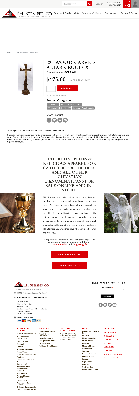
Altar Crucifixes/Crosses (71, 104)
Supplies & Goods (62, 13)
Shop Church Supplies (69, 254)
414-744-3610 (23, 297)
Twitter (54, 120)
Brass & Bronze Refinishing (44, 334)
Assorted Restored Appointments (67, 338)
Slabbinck (20, 371)
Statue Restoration (46, 338)
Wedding (85, 335)
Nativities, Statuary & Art (25, 360)
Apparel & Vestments (25, 349)
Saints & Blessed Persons (26, 333)
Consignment (111, 13)
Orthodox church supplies (27, 387)
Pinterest (59, 120)
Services (44, 328)
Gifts (76, 13)
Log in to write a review (56, 95)
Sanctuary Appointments (83, 108)
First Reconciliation (90, 369)
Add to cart (67, 88)
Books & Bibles (88, 356)
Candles (20, 347)
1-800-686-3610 (114, 3)
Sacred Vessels (22, 352)
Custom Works (44, 343)
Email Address (107, 288)
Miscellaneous (87, 341)
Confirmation (87, 367)
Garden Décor (22, 380)
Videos (108, 343)
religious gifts (80, 244)
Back (9, 52)
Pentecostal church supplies (24, 383)
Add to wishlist (80, 80)
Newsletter (111, 339)
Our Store (110, 332)
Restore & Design (129, 13)
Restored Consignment (69, 329)
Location (99, 4)
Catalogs (110, 335)
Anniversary (87, 348)
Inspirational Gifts (24, 336)
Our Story (110, 328)
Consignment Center (47, 341)
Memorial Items (88, 346)
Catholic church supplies (26, 390)
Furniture (20, 357)
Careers (108, 350)
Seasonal (20, 344)
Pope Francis (87, 362)
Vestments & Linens (91, 13)
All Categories (22, 52)
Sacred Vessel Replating (48, 331)
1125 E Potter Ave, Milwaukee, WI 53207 (32, 293)
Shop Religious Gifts (69, 265)
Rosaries (85, 343)
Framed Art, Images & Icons (90, 332)
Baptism (85, 364)
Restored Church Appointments (23, 367)
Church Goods (22, 339)
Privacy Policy (113, 354)
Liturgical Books (23, 341)
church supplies (59, 244)
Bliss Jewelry (22, 373)
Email (65, 120)
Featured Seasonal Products (24, 376)
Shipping (109, 346)
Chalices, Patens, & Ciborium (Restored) (68, 334)
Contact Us (111, 357)
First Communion (89, 338)
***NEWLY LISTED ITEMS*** (59, 108)
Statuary (85, 351)
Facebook (49, 120)
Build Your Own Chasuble (48, 346)
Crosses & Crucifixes (90, 354)
